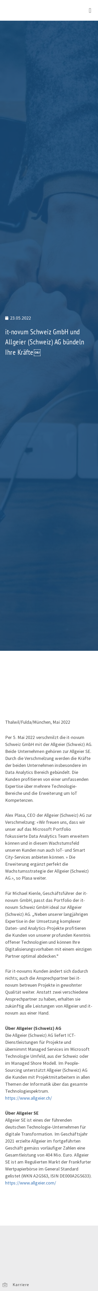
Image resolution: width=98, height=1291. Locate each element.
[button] (90, 10)
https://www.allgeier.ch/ (28, 1098)
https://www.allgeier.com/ (30, 1183)
